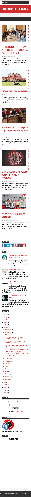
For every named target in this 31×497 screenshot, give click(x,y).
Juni (6, 366)
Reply (4, 137)
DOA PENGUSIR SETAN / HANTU (16, 270)
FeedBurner (19, 411)
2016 (5, 390)
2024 (5, 317)
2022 (5, 322)
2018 (5, 385)
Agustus (7, 361)
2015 (5, 392)
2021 (5, 325)
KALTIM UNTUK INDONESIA (15, 9)
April (6, 371)
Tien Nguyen (28, 493)
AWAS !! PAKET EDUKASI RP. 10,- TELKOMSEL (17, 283)
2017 (5, 387)
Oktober (7, 335)
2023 (5, 320)
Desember (8, 329)
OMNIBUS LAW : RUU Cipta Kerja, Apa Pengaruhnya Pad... (16, 346)
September (8, 358)
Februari (8, 376)
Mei (6, 369)
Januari (7, 379)
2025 (5, 314)
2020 (5, 327)
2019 (5, 382)
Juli (6, 363)
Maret (7, 374)
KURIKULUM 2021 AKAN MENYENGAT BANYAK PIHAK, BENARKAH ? (18, 257)
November (8, 332)
